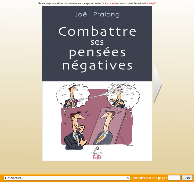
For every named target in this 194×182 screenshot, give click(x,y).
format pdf (150, 3)
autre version (109, 3)
